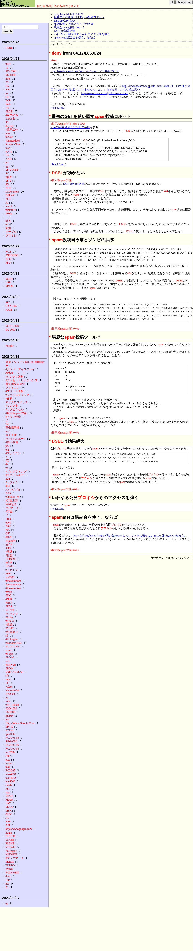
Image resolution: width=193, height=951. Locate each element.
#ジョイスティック (17, 394)
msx (7, 766)
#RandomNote (13, 642)
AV (7, 184)
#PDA (8, 606)
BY (7, 155)
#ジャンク (11, 613)
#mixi (8, 591)
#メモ (8, 151)
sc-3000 (9, 577)
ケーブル (11, 231)
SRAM (9, 286)
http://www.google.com (18, 828)
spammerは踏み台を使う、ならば (74, 37)
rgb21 (8, 544)
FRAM (9, 799)
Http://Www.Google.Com (19, 723)
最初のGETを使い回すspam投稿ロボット (79, 17)
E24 (7, 478)
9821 (8, 63)
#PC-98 (9, 657)
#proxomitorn (13, 584)
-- (6, 224)
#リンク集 (11, 405)
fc (6, 697)
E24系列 (10, 558)
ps (6, 93)
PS (7, 82)
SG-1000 (10, 74)
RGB (8, 251)
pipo (7, 759)
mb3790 (9, 752)
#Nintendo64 (12, 140)
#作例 (8, 398)
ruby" (8, 573)
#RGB (9, 111)
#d (6, 467)
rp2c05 (9, 715)
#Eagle (9, 653)
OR (7, 96)
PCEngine (11, 850)
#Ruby (9, 617)
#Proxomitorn (13, 580)
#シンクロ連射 (14, 376)
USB (8, 282)
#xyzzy (9, 126)
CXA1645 (11, 305)
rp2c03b (9, 733)
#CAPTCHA (12, 646)
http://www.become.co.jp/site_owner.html (104, 93)
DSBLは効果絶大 (64, 30)
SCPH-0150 (12, 872)
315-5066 (10, 71)
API (7, 825)
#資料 (8, 177)
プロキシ (61, 448)
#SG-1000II (12, 704)
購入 (8, 220)
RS (7, 85)
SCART (9, 839)
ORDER (10, 836)
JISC (8, 803)
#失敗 (8, 599)
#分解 (8, 562)
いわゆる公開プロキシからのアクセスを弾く (82, 34)
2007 (8, 526)
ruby (7, 701)
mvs (7, 147)
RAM (8, 309)
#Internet (10, 209)
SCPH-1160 (12, 325)
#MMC (9, 628)
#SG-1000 (11, 708)
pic (7, 162)
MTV (8, 180)
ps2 (7, 445)
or (6, 903)
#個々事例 (78, 123)
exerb (8, 785)
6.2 (85, 140)
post (7, 133)
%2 (7, 423)
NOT (8, 187)
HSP (7, 821)
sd (6, 635)
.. (6, 217)
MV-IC (9, 726)
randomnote (12, 191)
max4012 (10, 777)
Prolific (9, 345)
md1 (7, 431)
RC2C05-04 (12, 748)
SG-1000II (11, 741)
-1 (6, 67)
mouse (9, 136)
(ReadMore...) (58, 107)
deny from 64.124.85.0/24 (68, 13)
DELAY (9, 195)
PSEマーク (12, 507)
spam (100, 116)
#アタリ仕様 (13, 416)
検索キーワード (15, 372)
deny (56, 53)
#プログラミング (15, 471)
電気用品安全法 (15, 383)
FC (7, 682)
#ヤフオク (11, 482)
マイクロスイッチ (16, 402)
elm (7, 755)
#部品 (8, 511)
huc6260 (10, 781)
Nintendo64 (12, 690)
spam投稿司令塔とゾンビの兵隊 (73, 23)
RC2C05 (10, 770)
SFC (7, 302)
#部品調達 (11, 500)
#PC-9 (9, 668)
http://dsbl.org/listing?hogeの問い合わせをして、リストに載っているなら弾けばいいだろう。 (130, 535)
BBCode (10, 118)
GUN (8, 814)
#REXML (10, 664)
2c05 (8, 493)
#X (7, 460)
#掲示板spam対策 (61, 123)
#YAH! (9, 730)
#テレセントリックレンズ (21, 380)
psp (7, 719)
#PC (7, 529)
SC (7, 173)
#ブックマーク (14, 857)
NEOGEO (11, 854)
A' (6, 456)
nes (7, 883)
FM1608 (10, 712)
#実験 (8, 551)
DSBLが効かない (64, 20)
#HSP (8, 602)
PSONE (9, 843)
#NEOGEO (11, 255)
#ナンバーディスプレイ (20, 369)
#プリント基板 (14, 391)
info (7, 78)
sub (7, 661)
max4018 (10, 774)
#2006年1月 (12, 496)
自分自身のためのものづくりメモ (58, 6)
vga (7, 792)
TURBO (10, 865)
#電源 (8, 624)
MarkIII (9, 861)
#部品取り (11, 631)
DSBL (127, 130)
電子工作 (11, 435)
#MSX (9, 869)
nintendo (10, 847)
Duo (7, 879)
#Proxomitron (13, 588)
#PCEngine (11, 639)
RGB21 (9, 610)
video (8, 686)
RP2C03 (10, 693)
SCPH (8, 278)
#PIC (8, 595)
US (7, 107)
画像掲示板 (12, 427)
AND (8, 158)
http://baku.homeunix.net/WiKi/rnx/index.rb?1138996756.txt (84, 71)
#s (6, 464)
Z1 (7, 887)
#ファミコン (13, 453)
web (7, 89)
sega (7, 679)
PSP (7, 788)
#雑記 (8, 555)
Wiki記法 (10, 504)
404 (166, 191)
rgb (7, 166)
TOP (7, 100)
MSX (8, 810)
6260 (8, 522)
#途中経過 (11, 115)
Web (7, 104)
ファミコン (12, 387)
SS (7, 122)
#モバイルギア (14, 474)
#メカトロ (11, 569)
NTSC (9, 796)
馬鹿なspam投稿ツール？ (69, 27)
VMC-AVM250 (14, 672)
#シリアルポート (15, 438)
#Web (53, 60)
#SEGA (9, 620)
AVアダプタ (12, 489)
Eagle (8, 832)
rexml (8, 206)
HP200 (9, 566)
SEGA (9, 806)
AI (6, 202)
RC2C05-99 (12, 744)
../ (6, 515)
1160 (8, 518)
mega (8, 763)
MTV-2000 (11, 169)
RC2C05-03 (12, 737)
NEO (8, 258)
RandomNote (12, 144)
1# (6, 420)
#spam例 (10, 540)
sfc (7, 675)
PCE (7, 198)
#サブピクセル (14, 409)
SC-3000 (10, 329)
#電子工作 (11, 129)
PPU (7, 262)
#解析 (8, 537)
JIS (7, 817)
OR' (7, 533)
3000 (8, 547)
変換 (8, 228)
